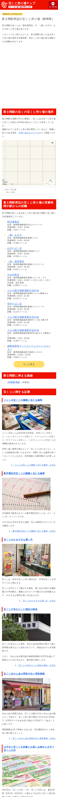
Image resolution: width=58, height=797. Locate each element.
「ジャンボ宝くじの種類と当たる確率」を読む (34, 465)
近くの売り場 (53, 7)
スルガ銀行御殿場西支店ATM (23, 330)
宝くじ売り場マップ (21, 3)
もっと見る (29, 364)
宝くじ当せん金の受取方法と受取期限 (24, 673)
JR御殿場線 (13, 382)
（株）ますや (14, 235)
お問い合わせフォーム (29, 133)
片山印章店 (13, 275)
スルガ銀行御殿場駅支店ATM (23, 290)
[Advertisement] (29, 74)
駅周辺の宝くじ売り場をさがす (12, 14)
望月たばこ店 (14, 304)
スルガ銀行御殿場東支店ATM (23, 317)
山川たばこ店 (14, 248)
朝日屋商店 (13, 222)
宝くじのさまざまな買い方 (18, 539)
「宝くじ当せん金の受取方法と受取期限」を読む (33, 738)
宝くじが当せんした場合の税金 (21, 609)
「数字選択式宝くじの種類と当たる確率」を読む (33, 531)
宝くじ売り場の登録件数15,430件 (20, 7)
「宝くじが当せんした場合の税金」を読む (36, 665)
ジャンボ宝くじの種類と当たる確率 (23, 400)
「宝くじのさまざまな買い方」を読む (38, 601)
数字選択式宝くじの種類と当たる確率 (24, 473)
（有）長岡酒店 (15, 261)
